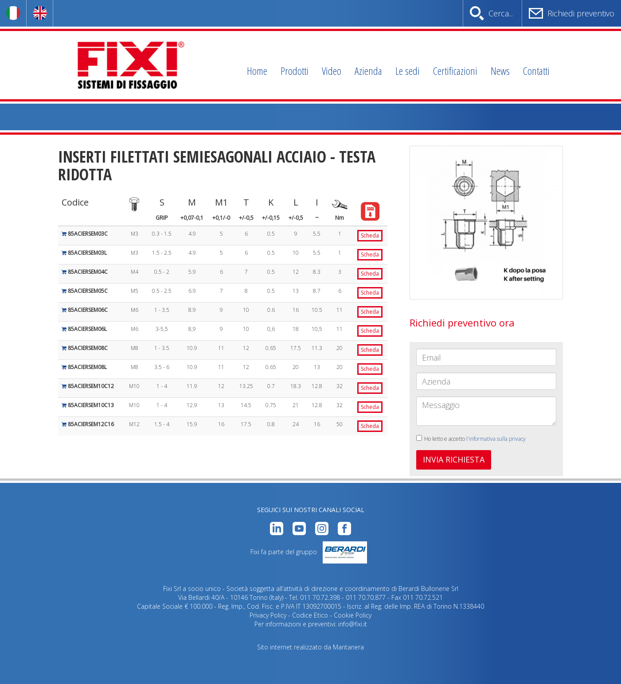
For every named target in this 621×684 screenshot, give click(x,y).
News (500, 70)
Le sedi (407, 70)
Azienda (368, 70)
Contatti (536, 70)
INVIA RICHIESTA (453, 459)
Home (257, 70)
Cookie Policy (352, 615)
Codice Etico (310, 615)
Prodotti (295, 70)
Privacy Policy (268, 615)
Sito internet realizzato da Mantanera (310, 647)
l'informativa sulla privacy (496, 439)
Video (331, 70)
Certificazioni (455, 70)
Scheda (370, 235)
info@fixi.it (352, 624)
